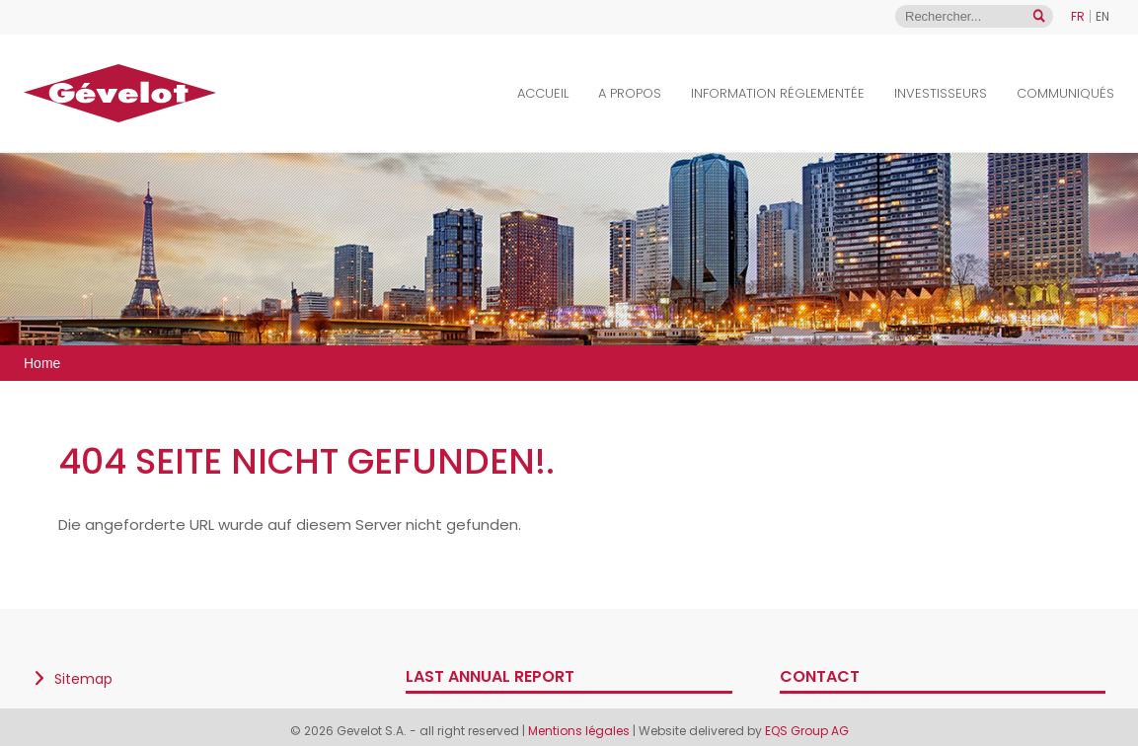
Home (42, 363)
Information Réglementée (778, 93)
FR (1078, 16)
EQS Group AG (807, 730)
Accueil (543, 93)
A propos (629, 93)
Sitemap (83, 679)
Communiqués (1065, 93)
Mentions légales (580, 730)
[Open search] (1038, 16)
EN (1102, 16)
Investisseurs (940, 93)
